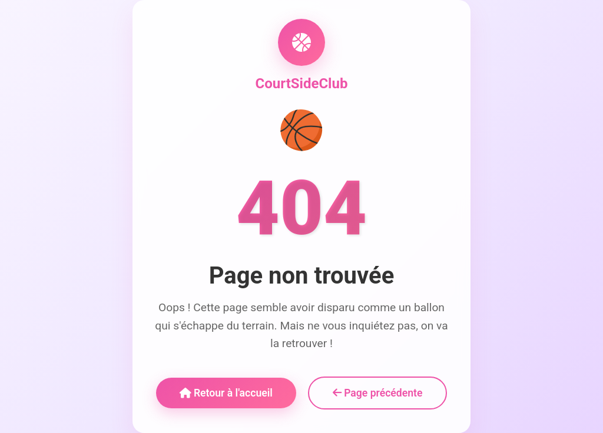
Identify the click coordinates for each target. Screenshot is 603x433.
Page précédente (378, 393)
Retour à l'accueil (226, 393)
